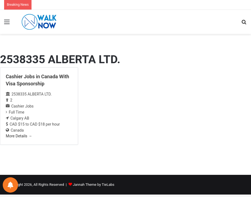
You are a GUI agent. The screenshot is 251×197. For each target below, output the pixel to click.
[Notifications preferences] (10, 185)
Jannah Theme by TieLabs (93, 184)
